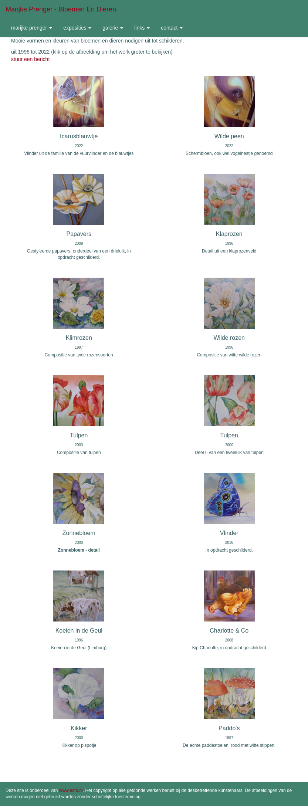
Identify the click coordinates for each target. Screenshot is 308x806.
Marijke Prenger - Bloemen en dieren (61, 9)
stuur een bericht (30, 59)
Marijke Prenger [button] (31, 28)
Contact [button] (172, 28)
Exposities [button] (77, 28)
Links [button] (142, 28)
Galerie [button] (112, 28)
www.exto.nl (71, 790)
